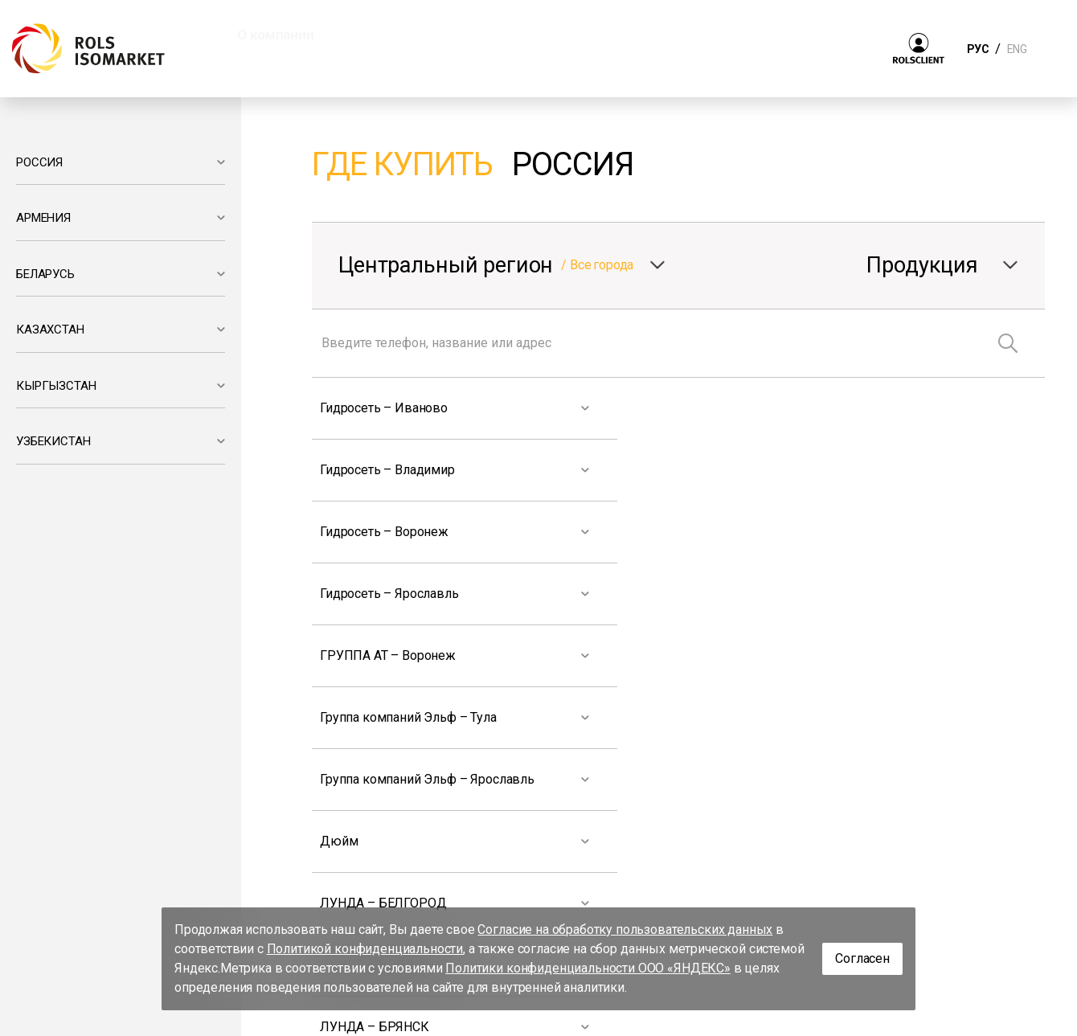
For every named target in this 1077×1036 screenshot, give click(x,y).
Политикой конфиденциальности (365, 948)
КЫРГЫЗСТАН (56, 386)
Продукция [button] (399, 35)
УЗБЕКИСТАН (53, 441)
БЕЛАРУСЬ (45, 274)
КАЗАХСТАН (50, 329)
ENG (1016, 49)
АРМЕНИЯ (43, 218)
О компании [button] (275, 35)
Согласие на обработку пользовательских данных (624, 929)
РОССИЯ (39, 162)
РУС (978, 49)
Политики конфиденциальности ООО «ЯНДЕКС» (588, 968)
